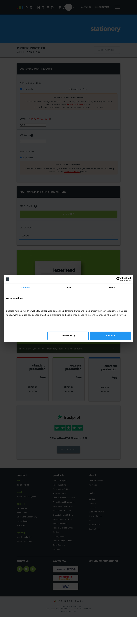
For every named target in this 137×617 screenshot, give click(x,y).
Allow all (110, 336)
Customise (68, 336)
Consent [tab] (25, 287)
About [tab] (112, 287)
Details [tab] (68, 287)
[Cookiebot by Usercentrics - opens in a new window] (118, 279)
